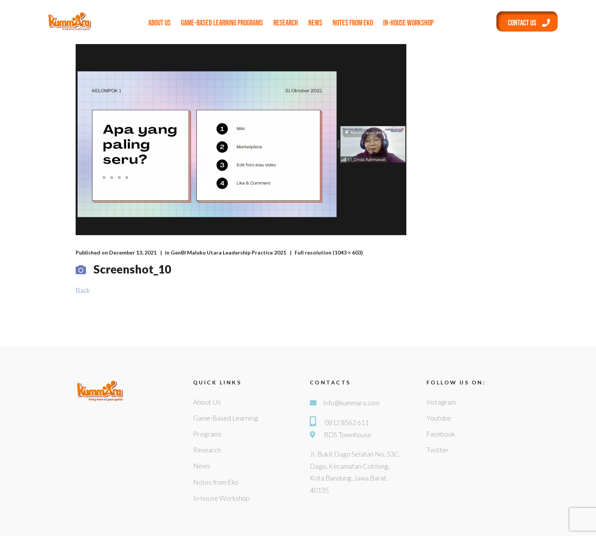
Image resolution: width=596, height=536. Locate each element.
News (315, 23)
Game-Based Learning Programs (222, 23)
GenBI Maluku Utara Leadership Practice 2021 (228, 252)
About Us (159, 23)
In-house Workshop (408, 23)
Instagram (441, 402)
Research (285, 23)
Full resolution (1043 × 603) (329, 252)
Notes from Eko (353, 23)
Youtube (438, 418)
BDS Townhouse (347, 434)
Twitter (437, 450)
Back (83, 290)
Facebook (440, 434)
